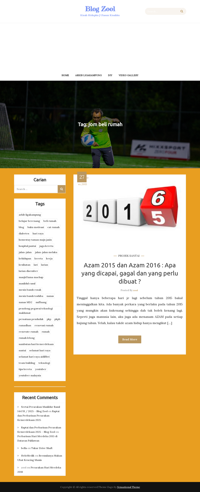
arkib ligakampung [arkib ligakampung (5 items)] (30, 214)
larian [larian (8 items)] (44, 264)
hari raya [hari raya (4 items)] (38, 233)
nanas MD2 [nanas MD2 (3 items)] (25, 302)
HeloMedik (27, 455)
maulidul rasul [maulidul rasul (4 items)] (27, 283)
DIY (110, 75)
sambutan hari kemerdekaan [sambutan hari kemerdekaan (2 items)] (36, 344)
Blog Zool (100, 9)
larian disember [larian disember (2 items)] (28, 270)
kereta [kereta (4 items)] (39, 258)
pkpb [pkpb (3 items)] (57, 319)
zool (135, 290)
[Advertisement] (100, 47)
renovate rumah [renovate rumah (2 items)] (28, 331)
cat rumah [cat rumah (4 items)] (53, 227)
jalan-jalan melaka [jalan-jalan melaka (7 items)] (46, 252)
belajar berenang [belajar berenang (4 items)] (29, 220)
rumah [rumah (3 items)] (46, 331)
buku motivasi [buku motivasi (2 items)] (36, 227)
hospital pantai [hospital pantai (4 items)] (27, 245)
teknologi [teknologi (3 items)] (44, 362)
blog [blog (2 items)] (21, 227)
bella (24, 448)
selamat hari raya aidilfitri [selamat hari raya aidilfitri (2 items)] (34, 356)
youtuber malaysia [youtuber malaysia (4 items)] (30, 375)
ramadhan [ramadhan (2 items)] (25, 325)
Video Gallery (128, 75)
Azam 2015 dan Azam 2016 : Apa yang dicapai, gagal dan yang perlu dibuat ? (129, 273)
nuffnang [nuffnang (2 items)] (41, 302)
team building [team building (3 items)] (27, 362)
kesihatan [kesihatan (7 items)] (24, 264)
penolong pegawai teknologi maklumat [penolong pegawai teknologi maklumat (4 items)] (36, 310)
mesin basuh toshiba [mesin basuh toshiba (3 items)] (31, 296)
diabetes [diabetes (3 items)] (24, 233)
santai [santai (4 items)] (22, 350)
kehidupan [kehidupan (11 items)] (25, 258)
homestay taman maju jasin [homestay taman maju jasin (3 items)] (35, 239)
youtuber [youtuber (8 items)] (40, 369)
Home (65, 75)
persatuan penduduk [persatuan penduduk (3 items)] (31, 319)
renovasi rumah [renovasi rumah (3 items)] (44, 325)
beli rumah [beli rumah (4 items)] (49, 220)
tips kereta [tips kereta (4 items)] (25, 369)
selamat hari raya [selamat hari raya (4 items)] (39, 350)
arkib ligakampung (88, 75)
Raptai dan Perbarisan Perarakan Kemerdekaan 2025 (38, 415)
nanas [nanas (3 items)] (50, 296)
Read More (129, 339)
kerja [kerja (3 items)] (49, 258)
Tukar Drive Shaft (41, 448)
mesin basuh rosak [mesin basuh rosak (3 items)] (30, 289)
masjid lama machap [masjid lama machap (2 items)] (31, 277)
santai (134, 255)
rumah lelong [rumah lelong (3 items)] (27, 337)
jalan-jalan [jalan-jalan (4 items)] (25, 252)
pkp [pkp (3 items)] (49, 319)
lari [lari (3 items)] (36, 264)
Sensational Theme (128, 487)
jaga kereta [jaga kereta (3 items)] (46, 245)
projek (123, 255)
